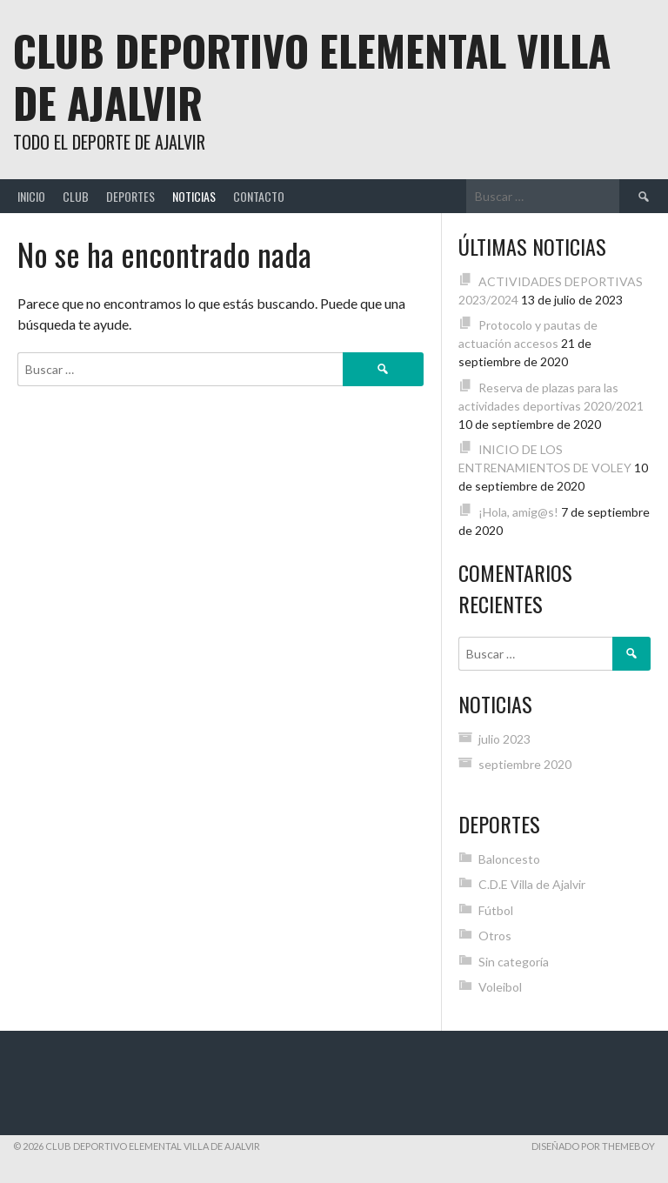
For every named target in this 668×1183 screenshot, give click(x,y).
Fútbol (495, 910)
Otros (494, 935)
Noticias (194, 196)
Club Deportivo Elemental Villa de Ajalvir (312, 76)
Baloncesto (509, 859)
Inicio (31, 196)
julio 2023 (504, 739)
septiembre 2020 (524, 764)
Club (76, 196)
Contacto (258, 196)
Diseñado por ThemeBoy (593, 1146)
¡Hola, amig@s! (518, 512)
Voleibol (500, 986)
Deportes (130, 196)
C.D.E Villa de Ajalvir (531, 884)
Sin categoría (513, 961)
